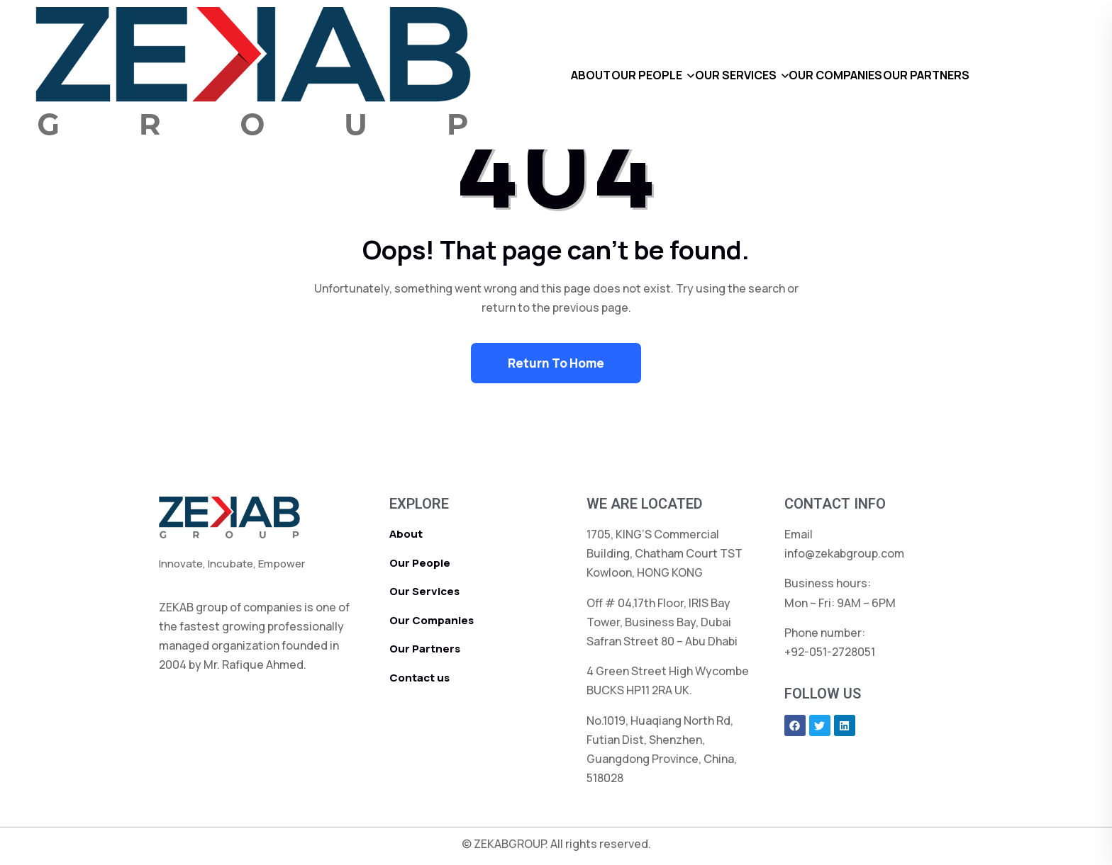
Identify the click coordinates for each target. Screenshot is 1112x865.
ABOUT (549, 74)
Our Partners (424, 648)
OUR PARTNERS (968, 74)
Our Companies (431, 620)
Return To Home (556, 363)
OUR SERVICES (736, 74)
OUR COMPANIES (856, 74)
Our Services (424, 591)
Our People (419, 562)
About (406, 533)
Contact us (419, 677)
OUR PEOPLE (626, 74)
